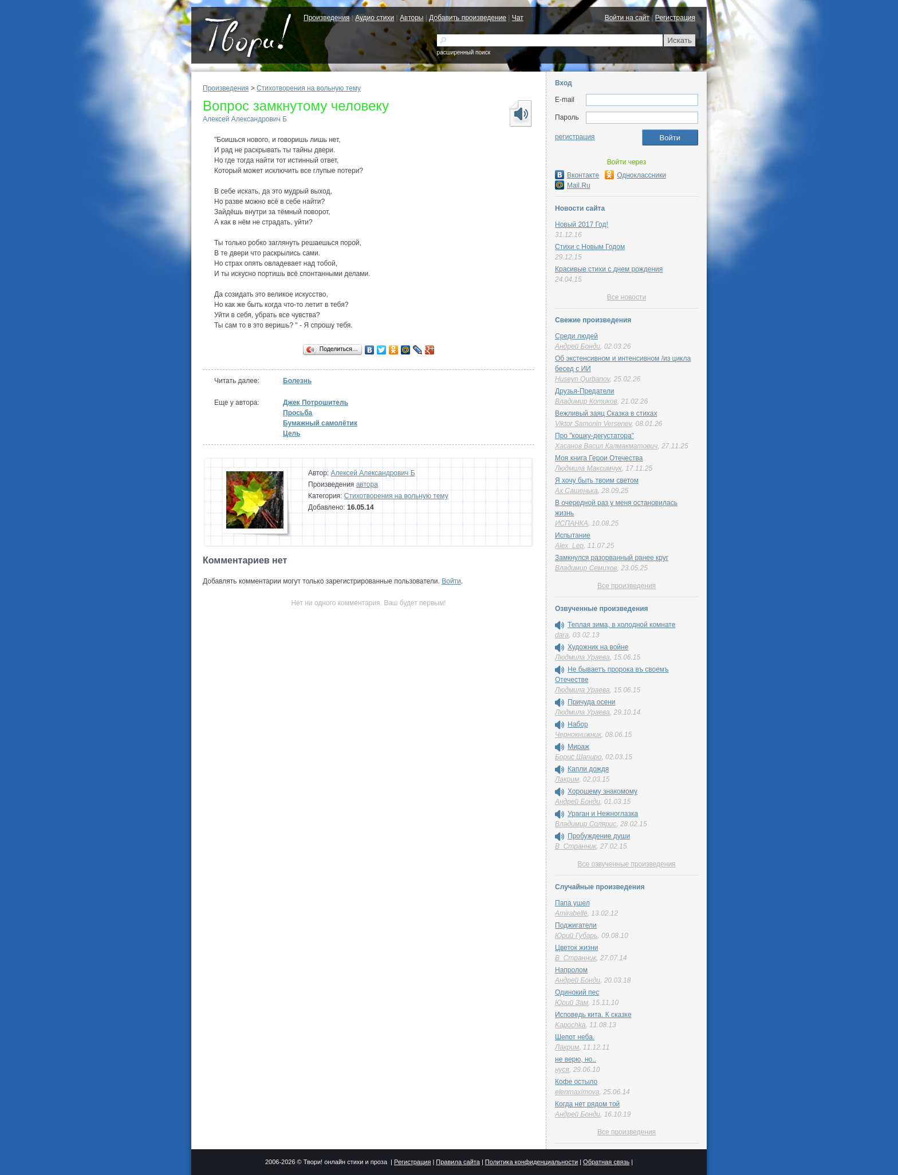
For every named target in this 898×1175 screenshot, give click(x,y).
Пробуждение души (599, 836)
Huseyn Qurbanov (582, 379)
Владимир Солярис (585, 824)
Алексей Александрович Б (245, 119)
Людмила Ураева (582, 657)
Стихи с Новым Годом (590, 247)
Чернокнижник (578, 735)
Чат (517, 18)
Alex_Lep (569, 546)
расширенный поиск (463, 52)
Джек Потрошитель (315, 403)
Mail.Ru (572, 186)
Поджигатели (576, 925)
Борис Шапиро (578, 757)
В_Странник (575, 846)
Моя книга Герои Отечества (599, 458)
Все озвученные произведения (626, 864)
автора (367, 484)
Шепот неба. (574, 1037)
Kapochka (570, 1025)
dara (562, 635)
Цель (292, 433)
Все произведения (626, 586)
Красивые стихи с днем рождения (609, 269)
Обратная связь (606, 1161)
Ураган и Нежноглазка (603, 814)
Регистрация (675, 18)
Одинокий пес (577, 992)
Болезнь (297, 381)
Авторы (411, 18)
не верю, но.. (575, 1059)
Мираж (578, 747)
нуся (562, 1070)
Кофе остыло (576, 1082)
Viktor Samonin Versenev (593, 424)
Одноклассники (635, 175)
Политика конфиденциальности (531, 1161)
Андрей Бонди (577, 346)
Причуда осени (592, 702)
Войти (451, 581)
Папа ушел (572, 903)
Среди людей (576, 336)
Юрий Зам (571, 1003)
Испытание (572, 535)
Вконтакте (577, 175)
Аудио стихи (374, 18)
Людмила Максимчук (588, 468)
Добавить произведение (467, 18)
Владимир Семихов (586, 568)
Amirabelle (571, 913)
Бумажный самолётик (320, 423)
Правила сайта (458, 1161)
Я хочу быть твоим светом (597, 480)
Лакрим (567, 779)
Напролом (571, 970)
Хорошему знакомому (602, 791)
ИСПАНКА (571, 523)
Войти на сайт (627, 18)
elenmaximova (577, 1092)
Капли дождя (588, 769)
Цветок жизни (576, 948)
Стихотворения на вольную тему (309, 88)
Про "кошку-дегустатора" (594, 436)
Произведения (326, 18)
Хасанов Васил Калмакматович (606, 446)
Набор (578, 724)
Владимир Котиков (586, 401)
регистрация (574, 137)
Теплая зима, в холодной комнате (621, 625)
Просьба (297, 413)
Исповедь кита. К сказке (593, 1015)
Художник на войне (598, 647)
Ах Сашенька (576, 491)
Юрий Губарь (576, 936)
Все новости (626, 297)
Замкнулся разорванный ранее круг (611, 558)
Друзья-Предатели (584, 391)
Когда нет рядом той (587, 1104)
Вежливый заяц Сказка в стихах (606, 413)
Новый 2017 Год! (581, 224)
